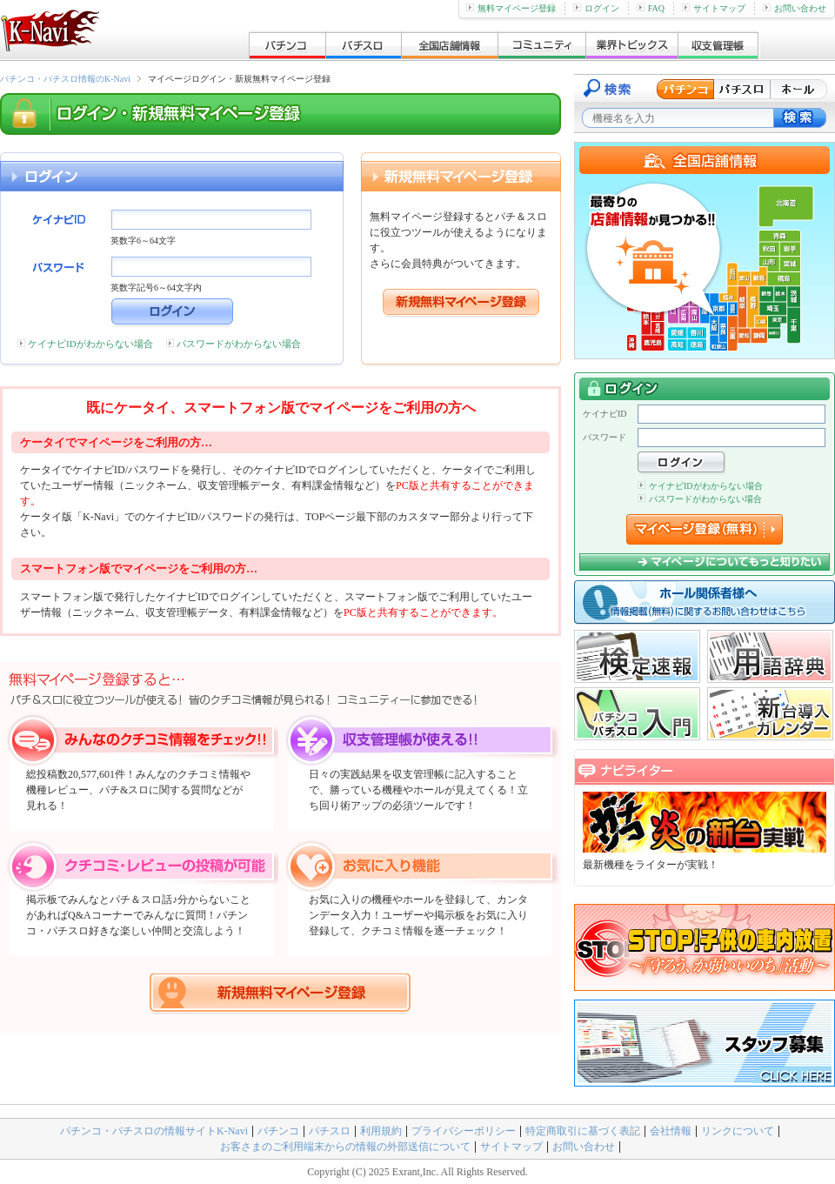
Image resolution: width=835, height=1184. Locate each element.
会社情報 (670, 1131)
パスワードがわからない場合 (239, 343)
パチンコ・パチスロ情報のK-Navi (65, 79)
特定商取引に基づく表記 (582, 1131)
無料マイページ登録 (511, 8)
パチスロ (330, 1131)
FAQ (651, 8)
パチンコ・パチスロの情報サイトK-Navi (154, 1131)
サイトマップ (713, 8)
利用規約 (381, 1131)
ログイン (596, 8)
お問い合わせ (794, 8)
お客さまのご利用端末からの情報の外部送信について (345, 1147)
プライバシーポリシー (463, 1131)
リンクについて (737, 1131)
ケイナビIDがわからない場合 (90, 343)
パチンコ (278, 1131)
